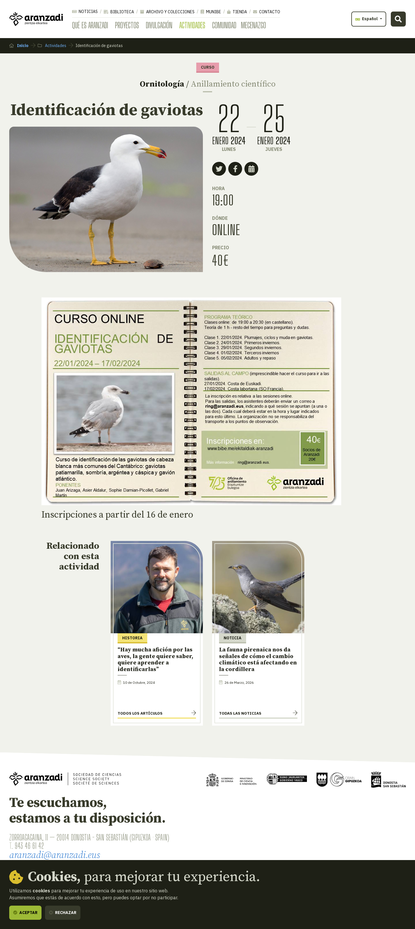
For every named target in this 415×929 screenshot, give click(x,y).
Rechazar (62, 912)
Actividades (192, 25)
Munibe (211, 11)
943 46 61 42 (29, 846)
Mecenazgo (253, 25)
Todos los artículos (140, 713)
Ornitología (162, 84)
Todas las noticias (240, 713)
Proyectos (127, 25)
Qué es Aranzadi (90, 25)
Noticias (85, 11)
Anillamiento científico (233, 84)
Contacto (266, 11)
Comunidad (224, 25)
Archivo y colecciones (167, 11)
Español (367, 18)
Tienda (237, 11)
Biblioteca (119, 11)
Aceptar (25, 912)
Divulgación (159, 25)
